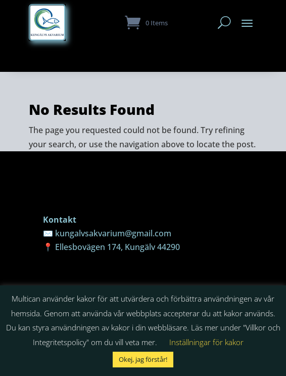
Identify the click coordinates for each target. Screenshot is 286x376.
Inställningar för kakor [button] (206, 342)
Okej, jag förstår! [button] (143, 359)
